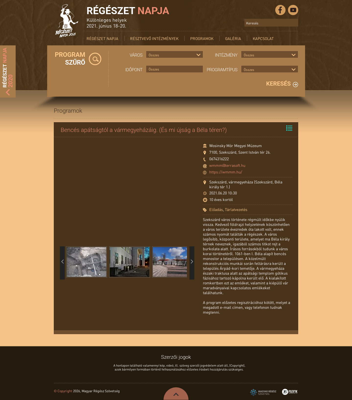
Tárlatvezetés (236, 209)
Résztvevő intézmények (154, 38)
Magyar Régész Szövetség (263, 392)
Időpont (133, 69)
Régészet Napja (102, 38)
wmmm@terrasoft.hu (227, 165)
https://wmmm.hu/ (225, 171)
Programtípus (222, 69)
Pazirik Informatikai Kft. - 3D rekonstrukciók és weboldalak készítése (289, 392)
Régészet (128, 11)
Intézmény (226, 55)
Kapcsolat (263, 38)
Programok (201, 38)
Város (136, 55)
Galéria (233, 38)
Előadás (216, 209)
